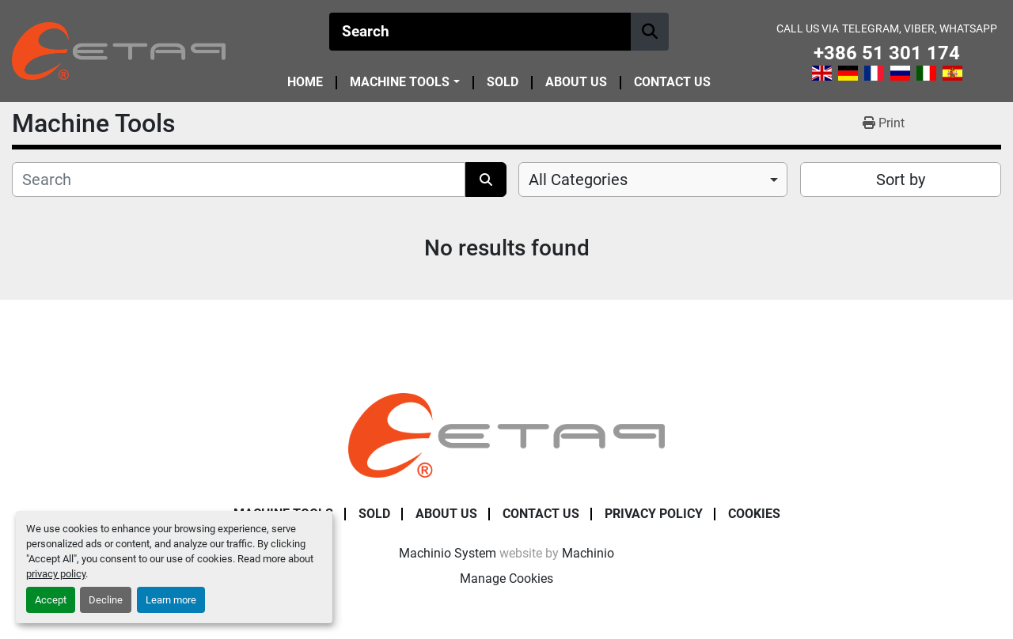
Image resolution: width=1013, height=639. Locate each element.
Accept (50, 600)
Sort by (900, 179)
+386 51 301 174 (887, 53)
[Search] (480, 32)
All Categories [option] (578, 179)
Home (305, 82)
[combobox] (652, 179)
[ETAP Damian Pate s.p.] (506, 434)
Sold (502, 82)
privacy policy (55, 574)
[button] (404, 82)
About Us (576, 82)
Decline (106, 600)
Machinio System (447, 553)
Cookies (754, 513)
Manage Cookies (506, 578)
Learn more (171, 600)
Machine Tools (400, 82)
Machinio (588, 553)
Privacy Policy (654, 513)
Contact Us (672, 82)
